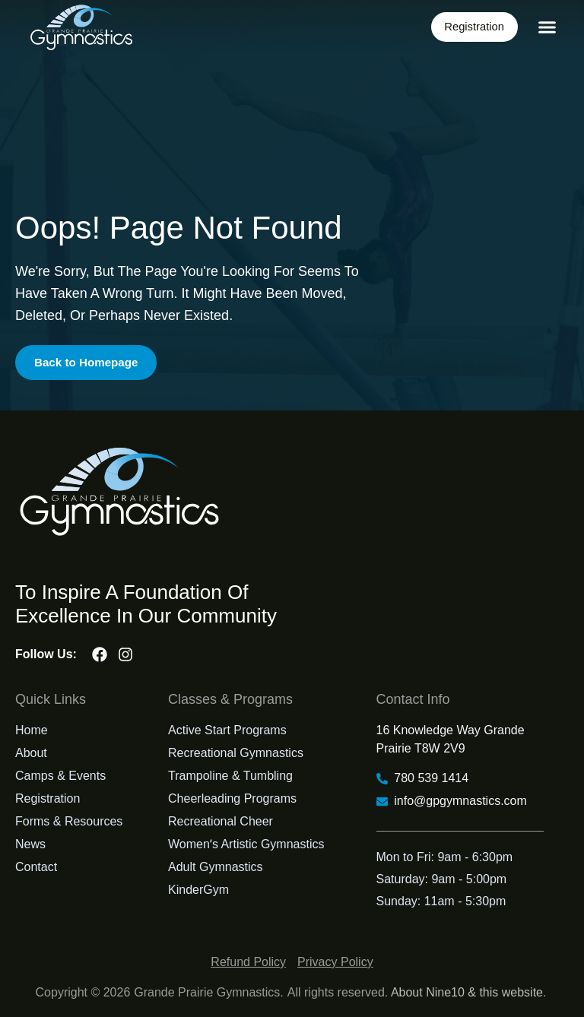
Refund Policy (248, 961)
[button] (547, 27)
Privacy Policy (335, 961)
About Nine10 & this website (467, 992)
